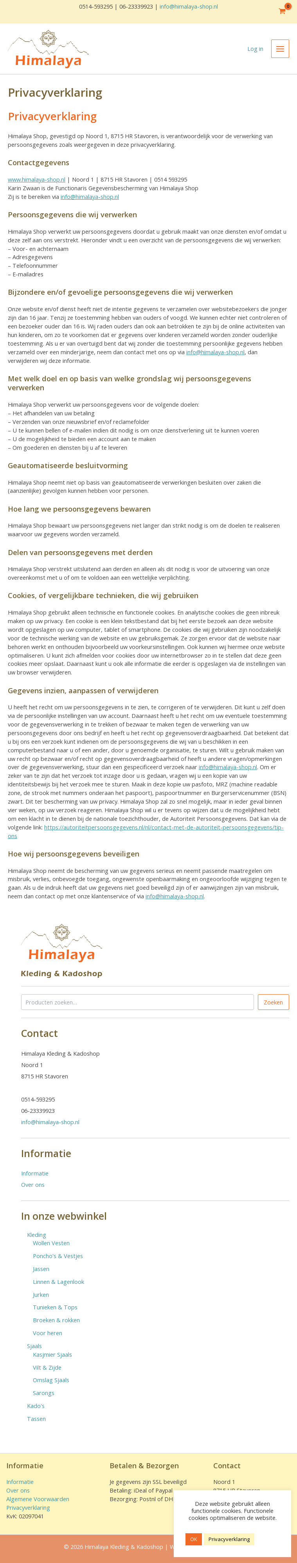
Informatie (35, 1173)
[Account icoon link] (255, 49)
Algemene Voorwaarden (37, 1499)
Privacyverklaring (28, 1507)
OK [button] (193, 1539)
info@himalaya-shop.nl (189, 6)
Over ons (33, 1184)
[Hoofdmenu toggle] (280, 49)
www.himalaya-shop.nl (36, 179)
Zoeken (273, 1002)
